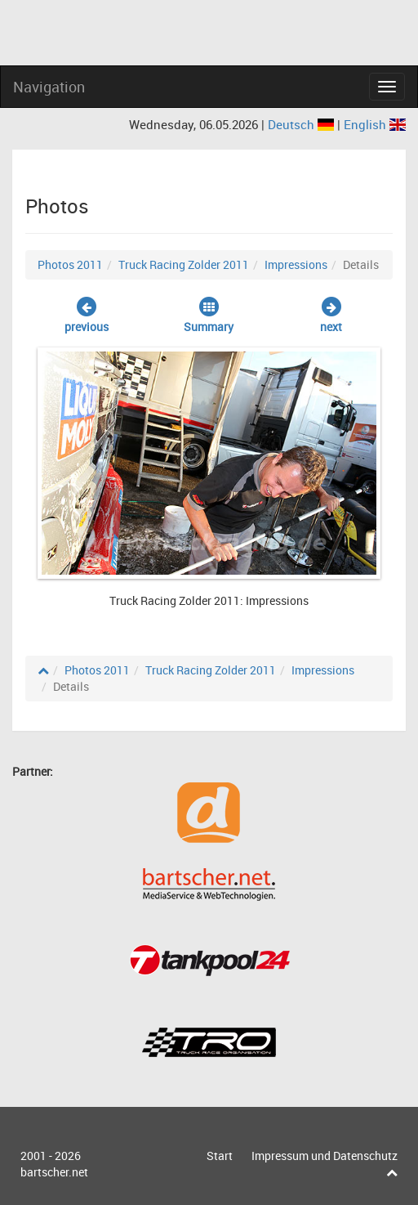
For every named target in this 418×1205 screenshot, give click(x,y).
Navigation (49, 86)
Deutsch (302, 124)
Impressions (296, 264)
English (375, 124)
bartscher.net (54, 1172)
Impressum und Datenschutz (324, 1155)
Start (220, 1155)
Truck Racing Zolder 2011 (183, 264)
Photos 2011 (70, 264)
